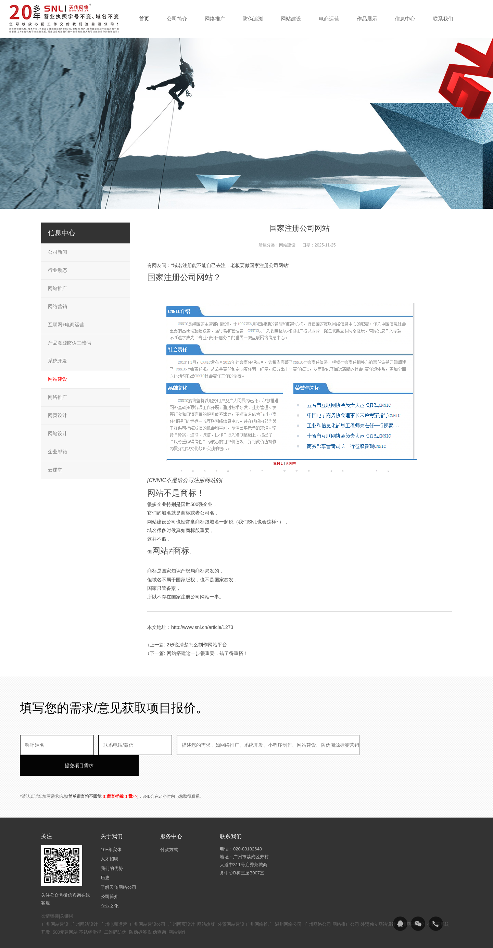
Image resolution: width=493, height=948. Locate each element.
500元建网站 (65, 911)
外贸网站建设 (231, 903)
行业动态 (57, 270)
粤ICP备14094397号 (210, 937)
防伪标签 (138, 911)
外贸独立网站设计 (378, 903)
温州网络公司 (288, 903)
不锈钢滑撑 (90, 911)
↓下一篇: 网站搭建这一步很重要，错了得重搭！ (197, 653)
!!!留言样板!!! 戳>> (120, 775)
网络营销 (57, 306)
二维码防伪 (115, 911)
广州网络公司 (317, 903)
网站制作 (177, 911)
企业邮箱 (57, 451)
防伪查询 (157, 911)
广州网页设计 (181, 903)
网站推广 (57, 288)
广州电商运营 (113, 903)
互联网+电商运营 (66, 324)
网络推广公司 (345, 903)
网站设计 (57, 433)
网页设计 (57, 415)
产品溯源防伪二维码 (69, 342)
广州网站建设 (55, 903)
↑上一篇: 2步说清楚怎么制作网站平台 (187, 644)
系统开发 (57, 361)
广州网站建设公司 (147, 903)
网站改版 (206, 903)
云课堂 (55, 469)
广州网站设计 (84, 903)
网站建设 (287, 245)
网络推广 (57, 397)
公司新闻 (57, 252)
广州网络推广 (259, 903)
